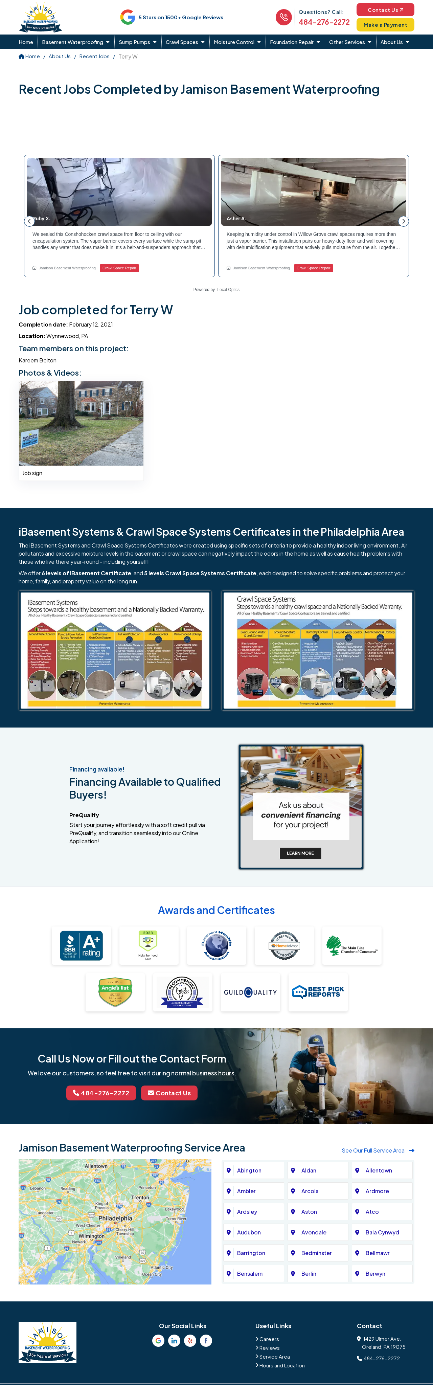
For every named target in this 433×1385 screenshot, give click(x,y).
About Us (392, 42)
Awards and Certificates (216, 909)
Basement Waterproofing (72, 42)
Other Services (347, 42)
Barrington (251, 1252)
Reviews (269, 1347)
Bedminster (316, 1252)
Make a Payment (386, 24)
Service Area (274, 1356)
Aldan (308, 1170)
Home (26, 42)
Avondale (313, 1232)
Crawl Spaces (182, 42)
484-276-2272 (324, 21)
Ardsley (247, 1211)
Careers (269, 1339)
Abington (249, 1170)
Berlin (308, 1273)
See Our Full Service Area (378, 1150)
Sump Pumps (134, 42)
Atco (372, 1211)
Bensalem (250, 1273)
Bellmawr (378, 1252)
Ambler (246, 1190)
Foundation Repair (292, 42)
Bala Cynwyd (382, 1232)
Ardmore (377, 1190)
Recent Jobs (94, 56)
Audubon (249, 1232)
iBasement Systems (54, 545)
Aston (309, 1211)
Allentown (379, 1170)
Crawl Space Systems (119, 545)
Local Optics (228, 289)
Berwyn (375, 1273)
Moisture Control (234, 42)
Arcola (310, 1190)
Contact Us (385, 9)
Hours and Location (282, 1365)
